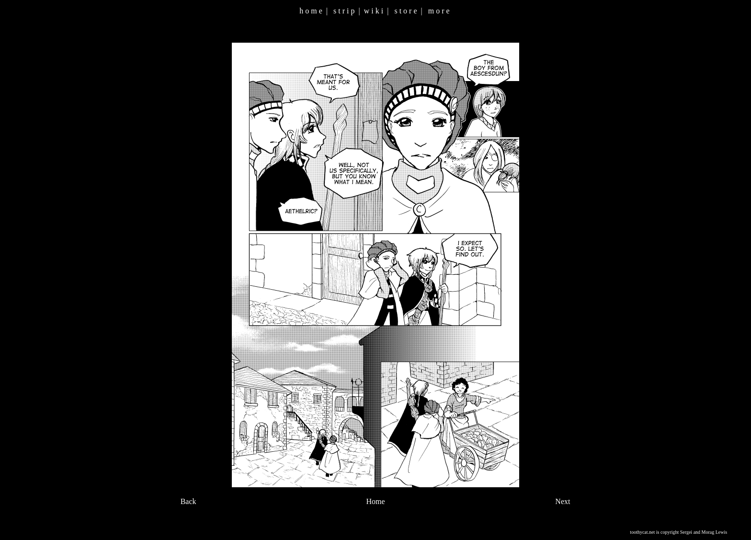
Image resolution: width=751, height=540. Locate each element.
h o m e (310, 11)
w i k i (373, 11)
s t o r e (405, 11)
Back (188, 501)
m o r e (439, 11)
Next (562, 501)
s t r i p (343, 11)
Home (375, 501)
